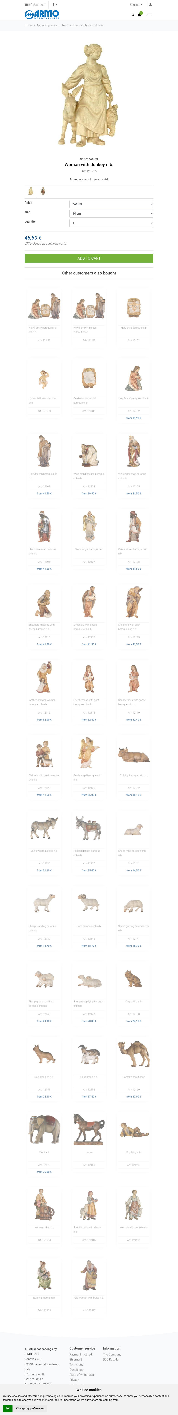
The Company (112, 1354)
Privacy (74, 1380)
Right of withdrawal (82, 1375)
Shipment (75, 1359)
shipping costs (57, 243)
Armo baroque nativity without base (82, 25)
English (135, 5)
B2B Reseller (111, 1359)
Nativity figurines (47, 25)
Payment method (80, 1354)
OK (8, 1408)
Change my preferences (30, 1408)
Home (28, 25)
